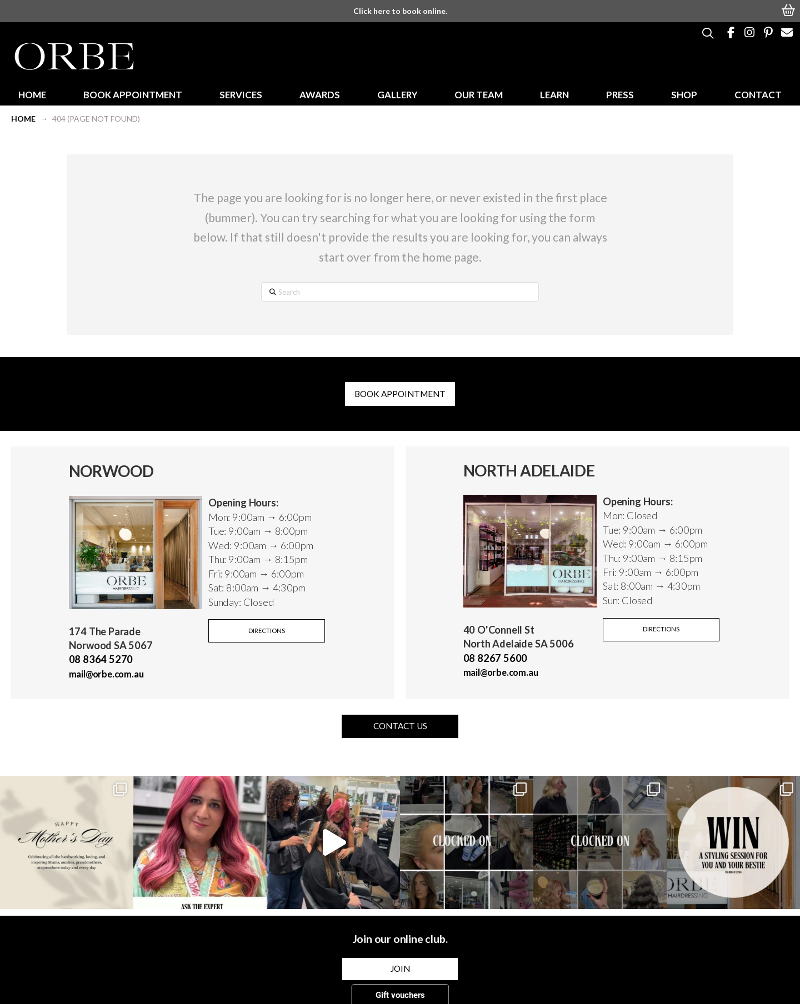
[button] (789, 9)
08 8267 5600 (495, 658)
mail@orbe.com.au (106, 674)
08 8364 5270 (101, 659)
